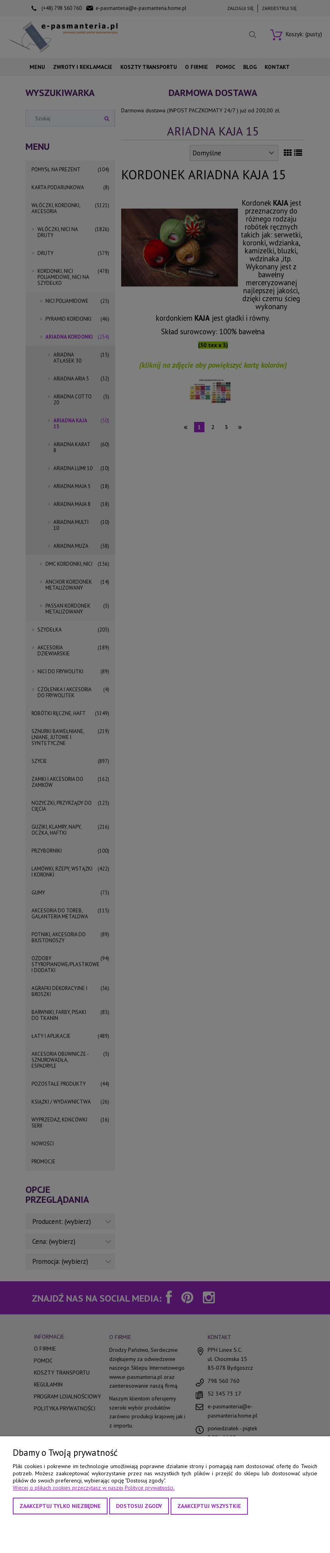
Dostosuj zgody (139, 1506)
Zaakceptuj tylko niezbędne (60, 1506)
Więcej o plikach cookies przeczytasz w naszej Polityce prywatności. (94, 1487)
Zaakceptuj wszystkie (209, 1506)
